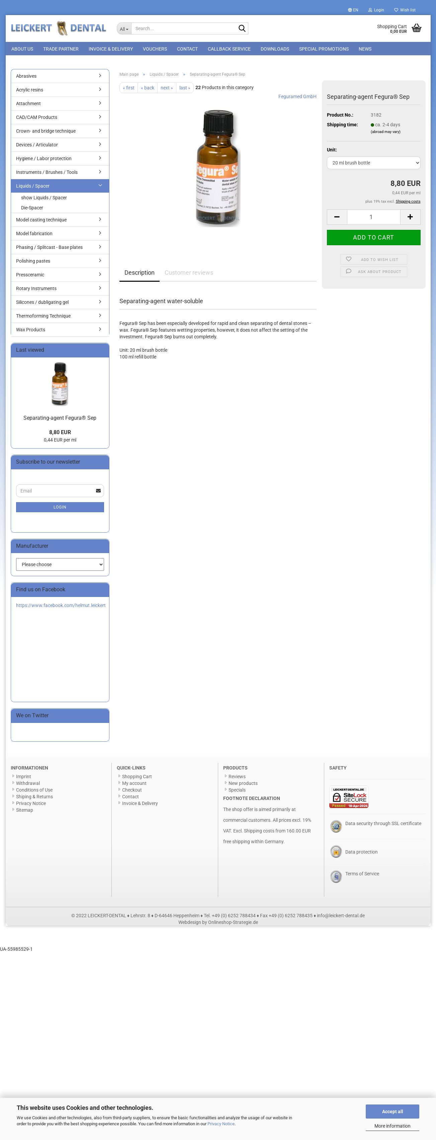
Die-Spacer (32, 209)
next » (167, 89)
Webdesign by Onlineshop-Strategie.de (218, 923)
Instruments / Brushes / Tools (47, 173)
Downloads (275, 49)
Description (139, 273)
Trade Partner (61, 49)
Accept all (392, 1111)
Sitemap (24, 811)
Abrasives (26, 77)
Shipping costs (259, 832)
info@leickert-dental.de (341, 917)
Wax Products (30, 331)
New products (243, 784)
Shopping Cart (137, 778)
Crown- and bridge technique (46, 132)
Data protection (361, 853)
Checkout (132, 791)
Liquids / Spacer (33, 187)
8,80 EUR (60, 433)
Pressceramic (30, 276)
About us (22, 49)
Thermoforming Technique (43, 317)
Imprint (23, 778)
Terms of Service (362, 875)
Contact (187, 49)
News (365, 49)
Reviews (237, 778)
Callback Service (229, 49)
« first (129, 89)
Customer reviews (189, 273)
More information (392, 1126)
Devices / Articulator (37, 146)
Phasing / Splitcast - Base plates (49, 248)
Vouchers (155, 49)
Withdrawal (28, 784)
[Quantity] (374, 218)
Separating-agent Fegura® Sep (59, 419)
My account (134, 784)
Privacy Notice (221, 1123)
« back (147, 89)
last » (184, 89)
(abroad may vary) (386, 133)
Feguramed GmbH (297, 97)
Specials (237, 791)
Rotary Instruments (36, 289)
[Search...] (124, 28)
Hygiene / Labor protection (44, 159)
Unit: (332, 151)
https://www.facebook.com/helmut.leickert (61, 606)
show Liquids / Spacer (44, 199)
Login (60, 508)
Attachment (28, 105)
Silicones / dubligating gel (42, 303)
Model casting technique (41, 221)
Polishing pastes (33, 262)
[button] (353, 10)
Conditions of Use (34, 791)
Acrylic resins (29, 91)
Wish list (405, 10)
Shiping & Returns (34, 798)
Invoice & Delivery (111, 49)
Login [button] (376, 10)
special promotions (324, 49)
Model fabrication (34, 235)
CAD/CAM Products (36, 118)
